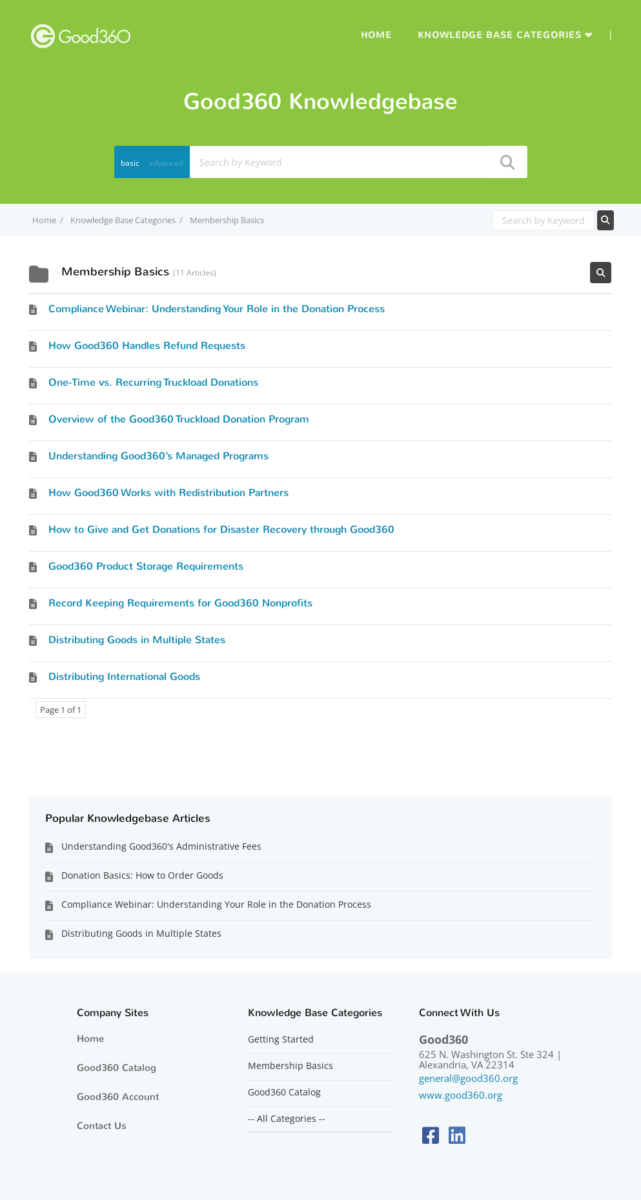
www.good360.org (460, 1094)
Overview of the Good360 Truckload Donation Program (178, 419)
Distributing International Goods (124, 676)
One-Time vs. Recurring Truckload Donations (153, 382)
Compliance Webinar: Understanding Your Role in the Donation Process (216, 308)
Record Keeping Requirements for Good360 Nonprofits (180, 603)
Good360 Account (118, 1096)
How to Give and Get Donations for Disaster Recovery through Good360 (221, 529)
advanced (165, 162)
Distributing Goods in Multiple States (136, 639)
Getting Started (281, 1039)
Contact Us (102, 1125)
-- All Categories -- (286, 1119)
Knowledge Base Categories (500, 35)
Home (376, 35)
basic (130, 162)
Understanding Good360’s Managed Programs (158, 456)
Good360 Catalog (116, 1067)
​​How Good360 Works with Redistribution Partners (168, 492)
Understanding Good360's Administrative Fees (161, 846)
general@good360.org (468, 1078)
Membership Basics (290, 1066)
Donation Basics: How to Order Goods (142, 875)
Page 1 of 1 (60, 709)
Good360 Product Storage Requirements (145, 566)
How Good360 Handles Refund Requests (146, 345)
